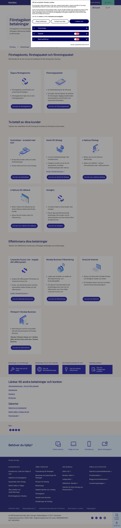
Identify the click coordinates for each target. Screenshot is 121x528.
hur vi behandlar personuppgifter (54, 16)
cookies (41, 16)
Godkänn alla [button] (79, 21)
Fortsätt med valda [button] (59, 21)
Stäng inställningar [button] (41, 21)
